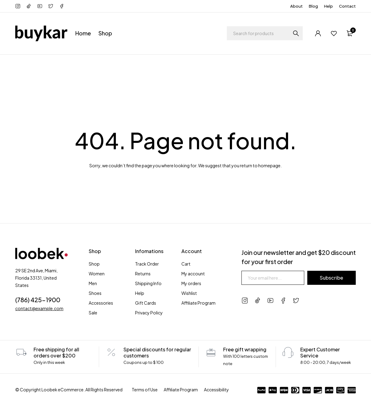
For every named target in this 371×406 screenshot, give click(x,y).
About (296, 6)
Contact (347, 6)
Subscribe (331, 277)
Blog (313, 6)
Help (328, 6)
